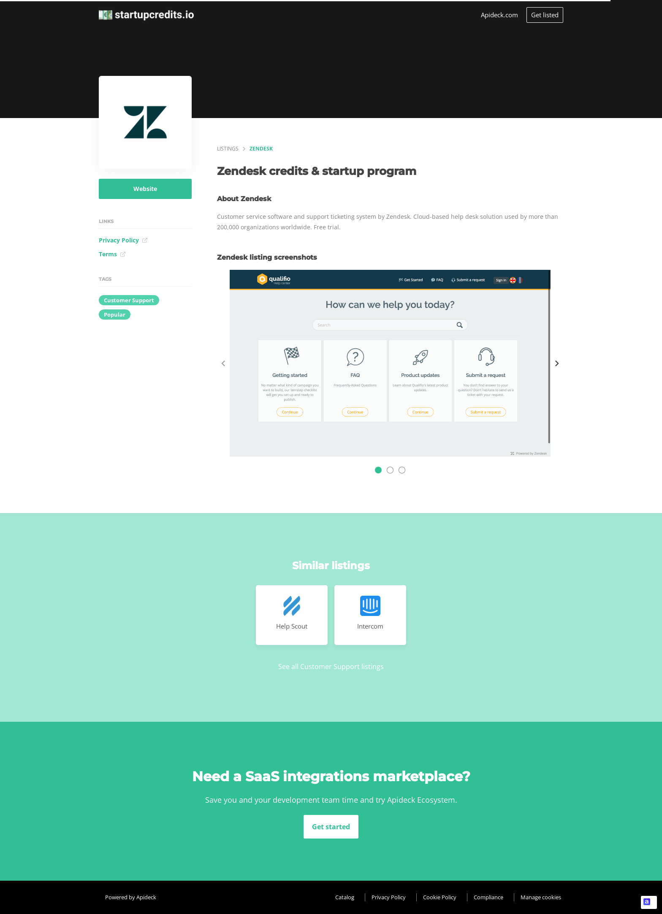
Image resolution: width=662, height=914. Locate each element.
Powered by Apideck (130, 897)
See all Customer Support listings (331, 666)
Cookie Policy (439, 897)
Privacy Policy (123, 240)
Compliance (488, 897)
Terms (112, 254)
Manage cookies (541, 897)
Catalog (344, 897)
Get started (331, 826)
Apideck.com (499, 15)
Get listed (545, 15)
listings (228, 148)
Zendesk (261, 148)
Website (145, 189)
